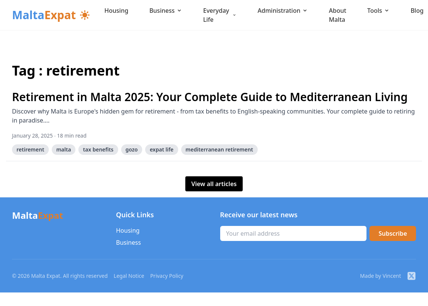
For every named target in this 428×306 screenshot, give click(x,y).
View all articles (214, 184)
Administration (283, 10)
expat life (161, 149)
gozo (132, 149)
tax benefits (98, 149)
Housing (116, 10)
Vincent (392, 275)
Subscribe (392, 233)
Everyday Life (220, 15)
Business (165, 10)
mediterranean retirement (219, 149)
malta (63, 149)
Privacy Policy (166, 275)
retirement (30, 149)
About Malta (337, 15)
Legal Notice (129, 275)
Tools (378, 10)
